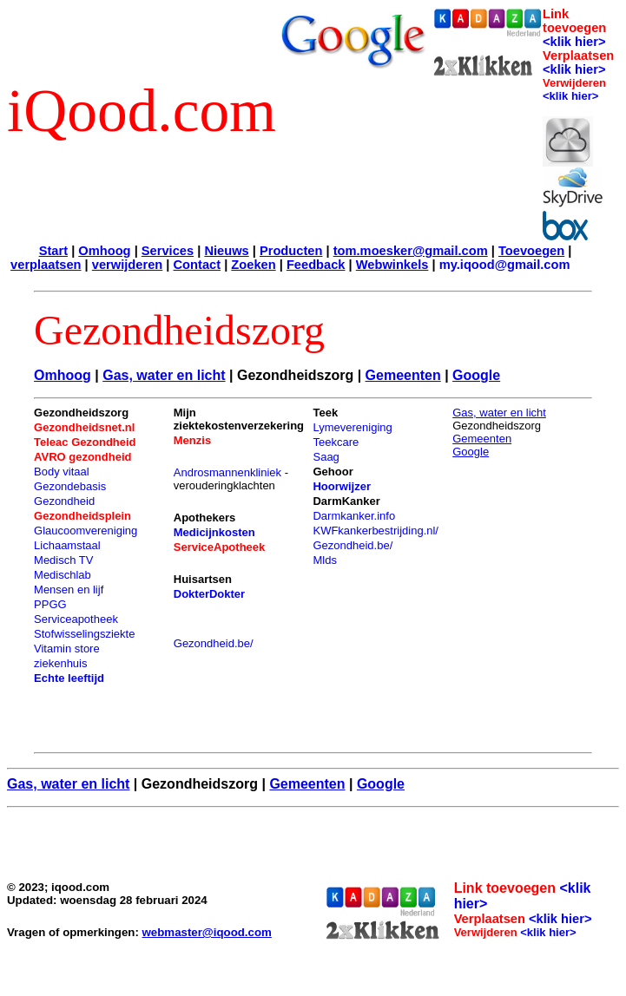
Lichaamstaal (67, 545)
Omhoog (104, 251)
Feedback (316, 265)
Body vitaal (61, 471)
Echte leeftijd (69, 678)
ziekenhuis (60, 663)
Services (168, 251)
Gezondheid (64, 501)
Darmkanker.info (354, 515)
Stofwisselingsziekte (84, 633)
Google (476, 375)
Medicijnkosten (214, 532)
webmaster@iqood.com (207, 932)
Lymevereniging (352, 427)
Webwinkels (392, 265)
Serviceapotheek (76, 619)
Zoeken (253, 265)
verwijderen (127, 265)
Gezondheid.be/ (214, 643)
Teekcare (336, 442)
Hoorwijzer (341, 486)
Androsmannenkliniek (227, 472)
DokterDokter (209, 593)
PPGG (50, 604)
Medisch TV (63, 560)
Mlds (324, 560)
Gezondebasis (70, 486)
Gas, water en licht (163, 375)
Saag (326, 456)
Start (53, 251)
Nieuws (226, 251)
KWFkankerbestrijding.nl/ (375, 530)
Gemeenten (403, 375)
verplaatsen (45, 265)
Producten (291, 251)
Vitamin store (67, 648)
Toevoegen (531, 251)
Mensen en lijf (68, 589)
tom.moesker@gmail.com (410, 251)
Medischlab (62, 574)
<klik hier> (574, 42)
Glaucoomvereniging (85, 530)
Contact (197, 265)
